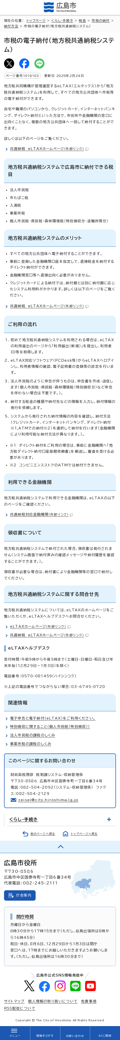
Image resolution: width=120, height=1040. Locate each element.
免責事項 (89, 1001)
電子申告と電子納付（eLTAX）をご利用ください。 (52, 718)
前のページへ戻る (43, 833)
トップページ (36, 20)
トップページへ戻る (84, 833)
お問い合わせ (75, 1036)
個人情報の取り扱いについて (53, 1001)
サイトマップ (14, 1001)
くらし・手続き (62, 20)
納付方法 (11, 26)
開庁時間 (25, 917)
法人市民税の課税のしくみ (32, 735)
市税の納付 (101, 20)
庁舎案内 (24, 895)
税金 (82, 20)
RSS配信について (19, 1008)
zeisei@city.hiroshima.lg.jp (48, 800)
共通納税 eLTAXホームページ (49, 148)
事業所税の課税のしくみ (30, 744)
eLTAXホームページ (40, 626)
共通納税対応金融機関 (41, 514)
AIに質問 (105, 1035)
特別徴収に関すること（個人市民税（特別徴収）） (50, 726)
